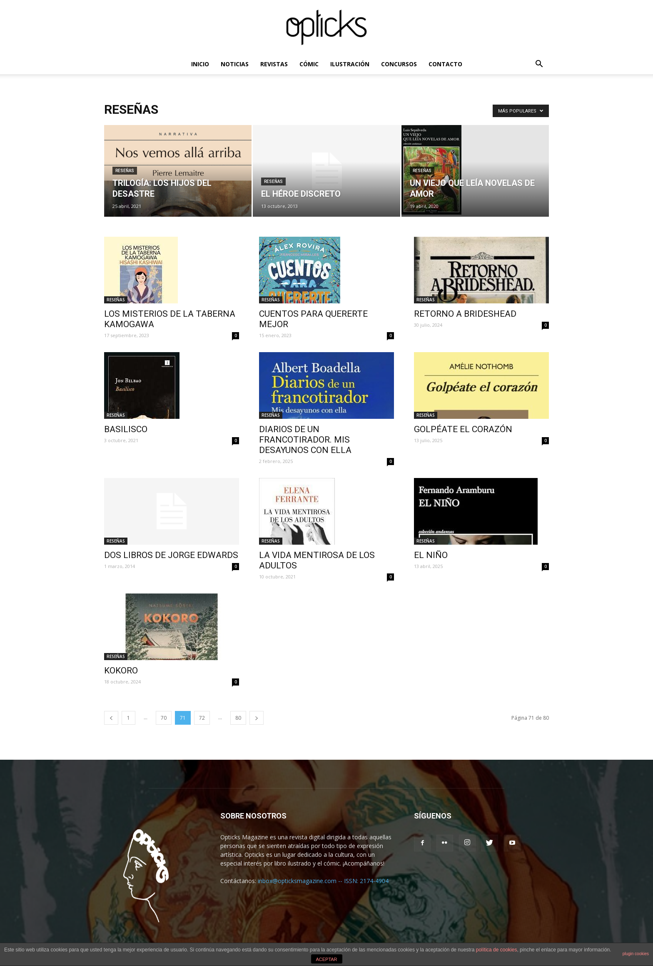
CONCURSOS (399, 64)
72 (202, 717)
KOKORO (121, 671)
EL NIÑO (431, 555)
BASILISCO (125, 429)
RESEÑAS (124, 170)
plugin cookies (636, 953)
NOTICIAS (235, 64)
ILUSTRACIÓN (349, 64)
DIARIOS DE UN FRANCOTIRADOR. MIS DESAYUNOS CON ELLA (305, 439)
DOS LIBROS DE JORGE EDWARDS (171, 555)
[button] (539, 65)
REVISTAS (274, 64)
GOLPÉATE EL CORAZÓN (463, 429)
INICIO (200, 64)
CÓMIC (309, 64)
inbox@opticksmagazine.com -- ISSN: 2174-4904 (323, 881)
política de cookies (496, 950)
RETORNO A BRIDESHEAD (465, 314)
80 (238, 717)
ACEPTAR (326, 959)
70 (164, 717)
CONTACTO (445, 64)
